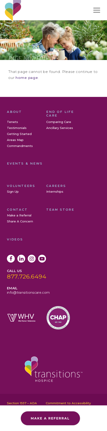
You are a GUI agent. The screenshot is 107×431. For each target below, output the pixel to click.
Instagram (32, 259)
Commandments (20, 146)
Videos (15, 239)
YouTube (42, 259)
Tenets (12, 122)
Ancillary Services (59, 128)
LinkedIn (21, 259)
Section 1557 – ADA (22, 403)
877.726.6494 (26, 276)
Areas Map (15, 140)
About (14, 112)
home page (26, 77)
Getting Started (19, 134)
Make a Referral (19, 215)
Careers (56, 186)
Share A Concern (20, 221)
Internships (54, 191)
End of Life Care (60, 113)
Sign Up (13, 191)
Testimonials (17, 128)
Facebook (11, 259)
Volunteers (21, 186)
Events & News (25, 163)
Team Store (60, 209)
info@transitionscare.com (28, 292)
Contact (17, 209)
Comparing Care (58, 122)
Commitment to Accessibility (68, 403)
